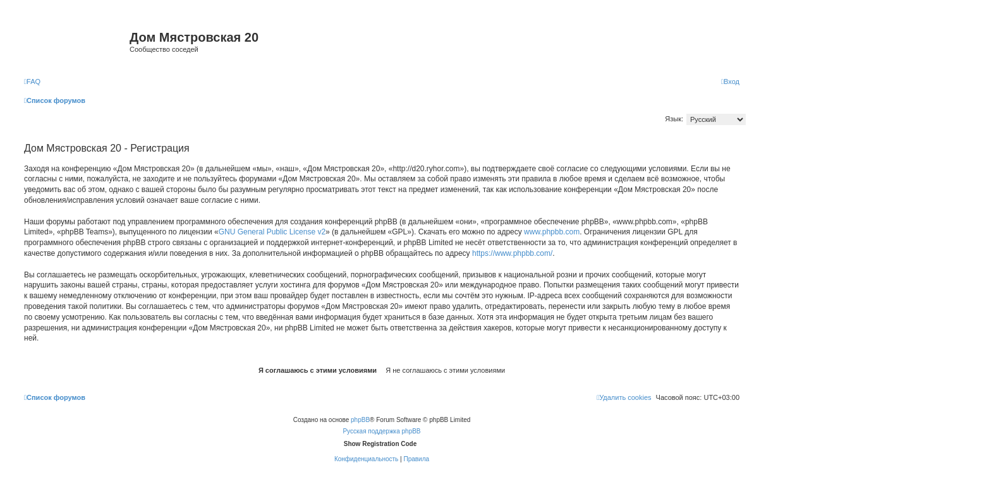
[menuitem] (32, 81)
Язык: (674, 119)
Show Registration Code (380, 443)
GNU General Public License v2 (272, 231)
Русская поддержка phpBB (381, 431)
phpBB (360, 419)
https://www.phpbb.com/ (512, 253)
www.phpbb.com (552, 231)
